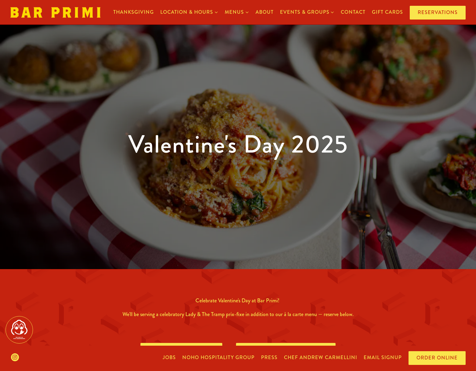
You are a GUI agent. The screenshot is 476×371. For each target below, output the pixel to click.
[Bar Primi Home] (55, 12)
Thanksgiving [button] (133, 12)
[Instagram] (15, 357)
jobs (169, 357)
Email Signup (383, 357)
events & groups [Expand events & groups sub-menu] (307, 12)
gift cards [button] (387, 12)
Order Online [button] (437, 357)
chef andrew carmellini (320, 357)
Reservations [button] (438, 12)
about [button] (265, 12)
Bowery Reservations (181, 342)
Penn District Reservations (286, 342)
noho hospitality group (218, 357)
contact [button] (353, 12)
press (269, 357)
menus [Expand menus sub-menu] (236, 12)
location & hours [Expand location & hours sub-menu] (189, 12)
